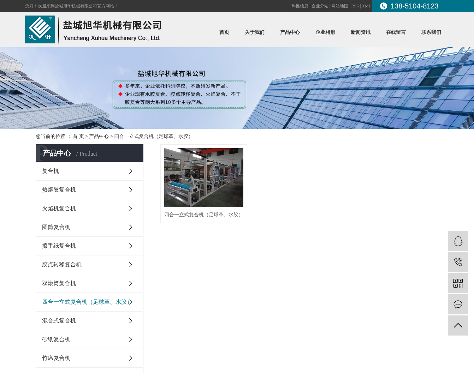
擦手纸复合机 (59, 246)
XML (366, 6)
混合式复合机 (59, 321)
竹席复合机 (56, 358)
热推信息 (299, 6)
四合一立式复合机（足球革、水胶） (153, 136)
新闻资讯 (361, 32)
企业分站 (320, 6)
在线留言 (396, 32)
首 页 (78, 136)
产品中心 (290, 32)
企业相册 (325, 32)
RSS (355, 6)
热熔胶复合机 (59, 190)
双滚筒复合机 (59, 283)
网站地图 (339, 6)
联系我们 (431, 32)
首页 (224, 32)
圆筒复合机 (56, 227)
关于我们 (255, 32)
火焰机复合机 (59, 208)
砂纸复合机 (56, 339)
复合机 (50, 171)
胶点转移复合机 (62, 264)
